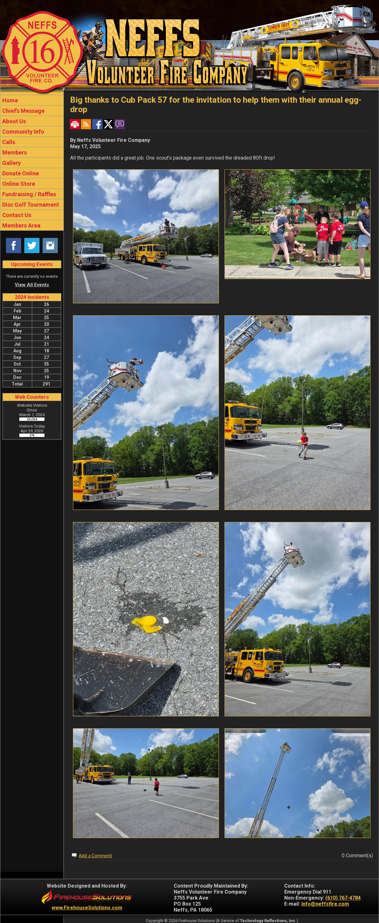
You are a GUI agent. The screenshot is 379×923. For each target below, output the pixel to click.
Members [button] (14, 152)
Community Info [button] (22, 131)
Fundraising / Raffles (28, 194)
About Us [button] (13, 121)
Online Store (18, 183)
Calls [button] (8, 142)
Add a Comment (95, 856)
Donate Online (20, 173)
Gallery (11, 163)
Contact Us (16, 215)
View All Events (32, 285)
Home (9, 100)
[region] (31, 162)
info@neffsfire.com (325, 904)
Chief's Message (23, 110)
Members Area (20, 225)
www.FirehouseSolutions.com (86, 908)
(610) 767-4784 (343, 898)
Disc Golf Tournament (30, 204)
